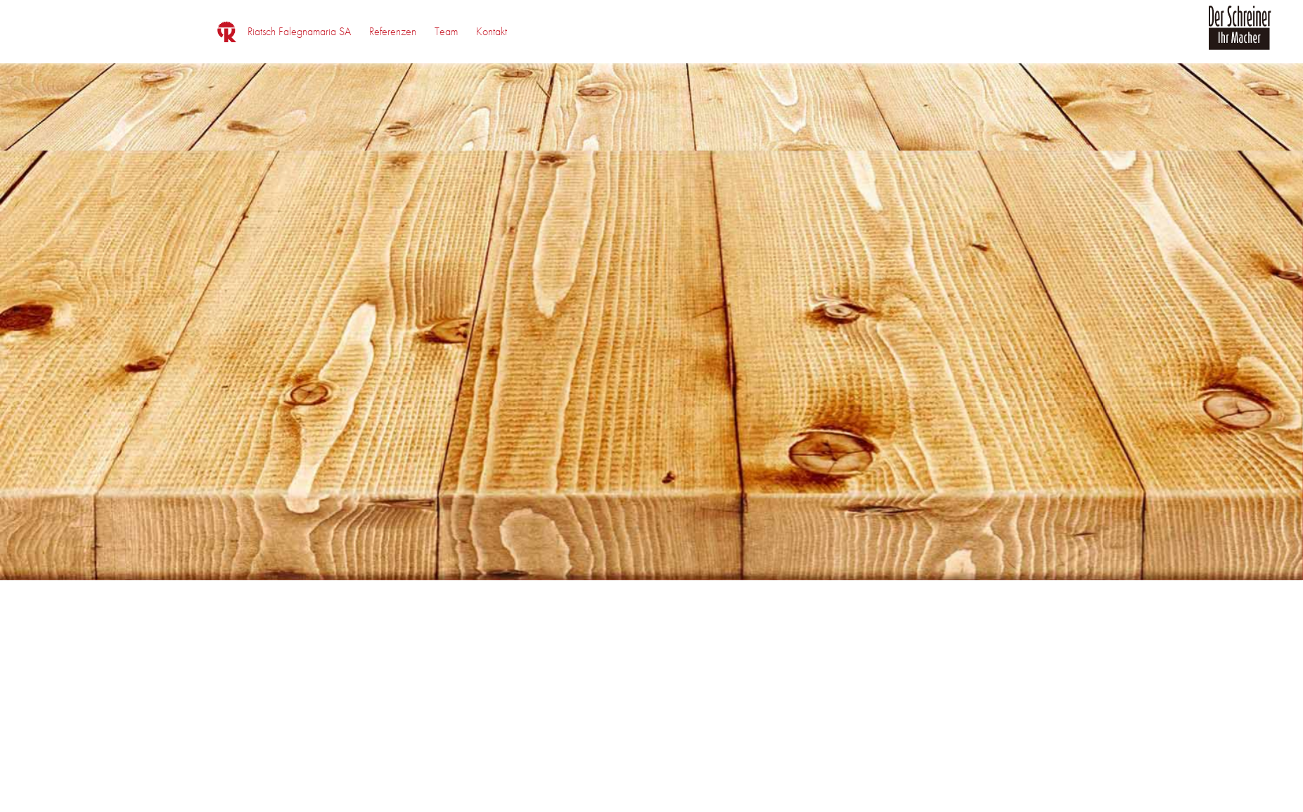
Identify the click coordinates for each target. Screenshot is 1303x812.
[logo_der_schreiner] (1239, 36)
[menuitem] (299, 31)
